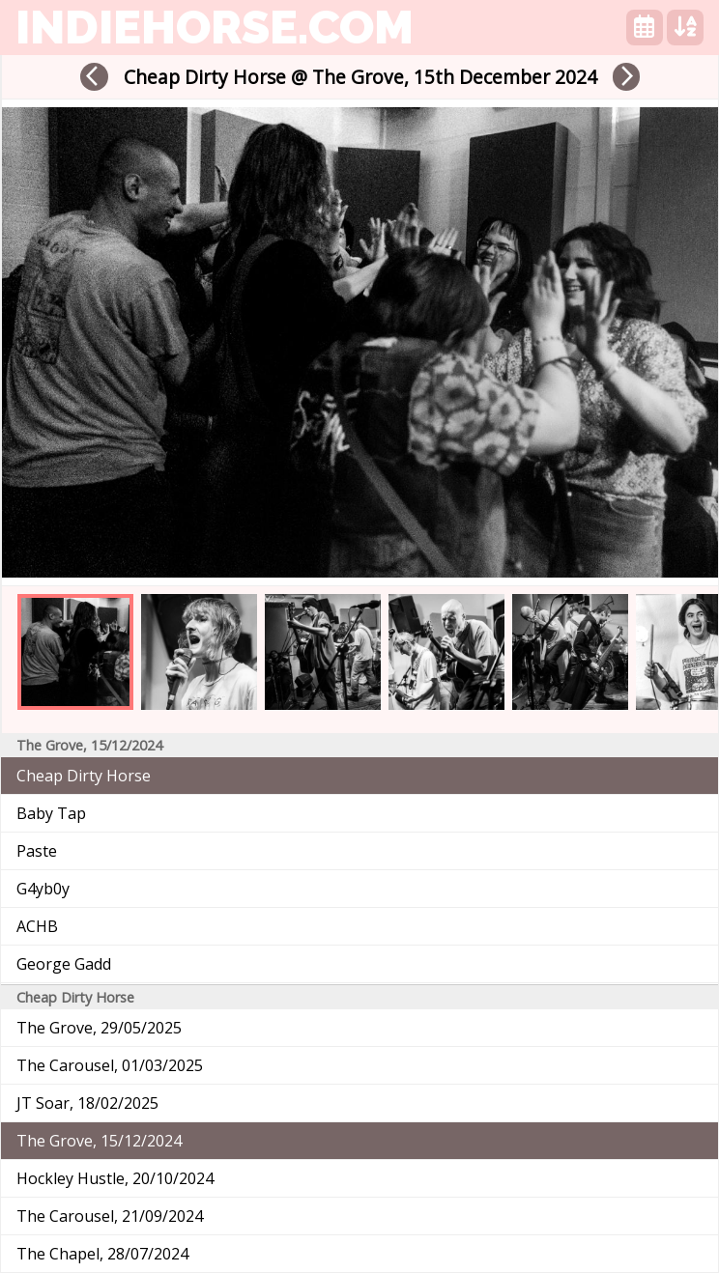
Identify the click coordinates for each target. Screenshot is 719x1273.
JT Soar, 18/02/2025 (87, 1103)
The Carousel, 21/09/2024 (109, 1216)
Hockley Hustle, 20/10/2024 (115, 1178)
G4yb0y (43, 888)
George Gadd (63, 964)
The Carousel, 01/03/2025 (109, 1065)
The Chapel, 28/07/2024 (102, 1253)
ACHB (37, 926)
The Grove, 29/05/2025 (99, 1027)
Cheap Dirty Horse (83, 775)
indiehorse (214, 27)
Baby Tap (51, 813)
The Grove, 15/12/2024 (99, 1140)
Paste (36, 851)
